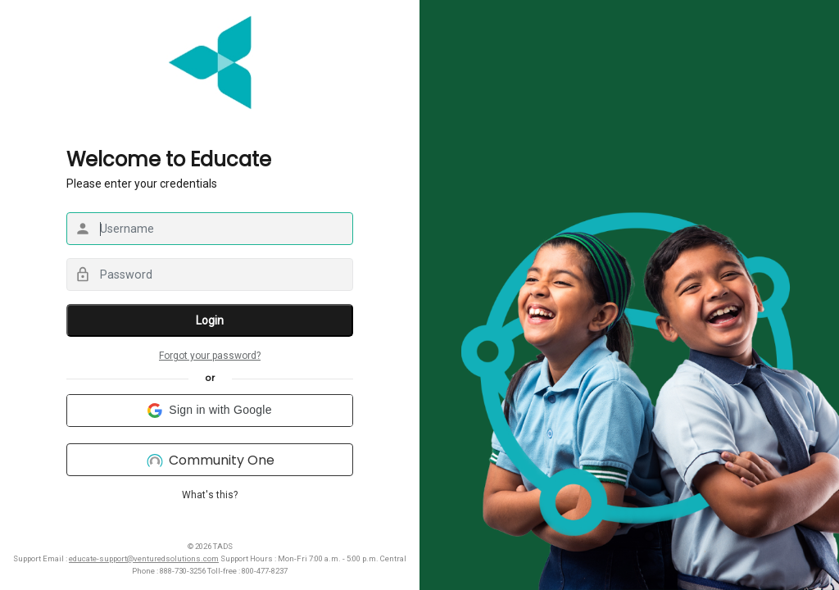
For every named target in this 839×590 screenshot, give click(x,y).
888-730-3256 (183, 570)
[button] (209, 410)
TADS (223, 546)
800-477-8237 (265, 570)
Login (210, 320)
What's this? (210, 495)
